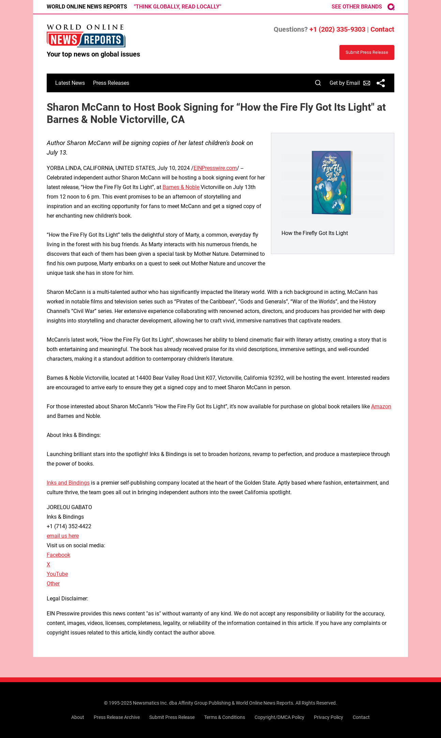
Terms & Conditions (224, 717)
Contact (382, 29)
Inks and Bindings (68, 483)
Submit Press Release (172, 717)
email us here (63, 536)
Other (53, 583)
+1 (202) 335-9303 (337, 29)
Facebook (58, 555)
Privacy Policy (328, 717)
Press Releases (111, 83)
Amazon (381, 406)
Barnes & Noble (181, 187)
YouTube (57, 574)
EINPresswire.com (215, 168)
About (77, 717)
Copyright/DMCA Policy (279, 717)
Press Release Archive (117, 717)
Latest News (70, 83)
